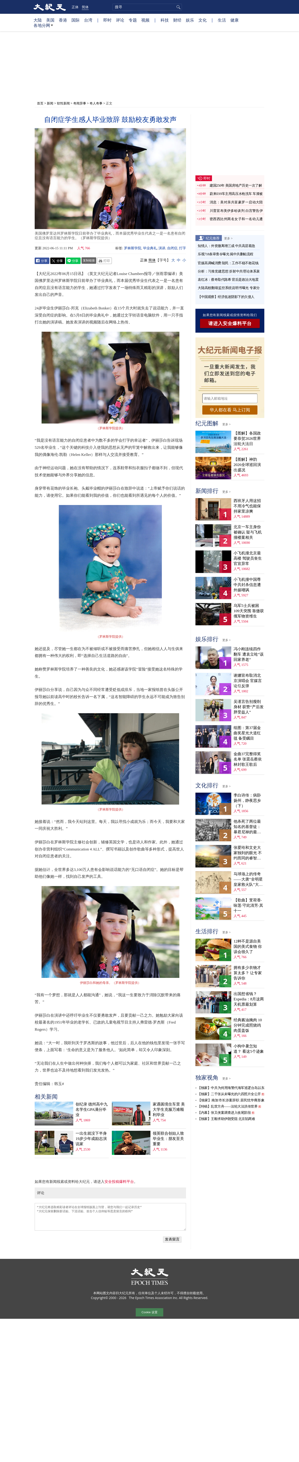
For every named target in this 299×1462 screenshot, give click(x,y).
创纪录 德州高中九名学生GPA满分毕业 (92, 1109)
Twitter (57, 261)
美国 (50, 20)
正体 (75, 7)
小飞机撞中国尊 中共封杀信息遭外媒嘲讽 (247, 584)
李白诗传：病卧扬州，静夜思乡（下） (247, 800)
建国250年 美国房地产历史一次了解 (236, 185)
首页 (40, 103)
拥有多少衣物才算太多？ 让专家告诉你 (248, 972)
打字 (182, 248)
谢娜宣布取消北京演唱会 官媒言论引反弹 (248, 680)
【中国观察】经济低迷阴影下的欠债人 (226, 297)
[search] (147, 7)
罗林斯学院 (132, 248)
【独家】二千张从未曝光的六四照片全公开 (229, 1094)
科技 (165, 20)
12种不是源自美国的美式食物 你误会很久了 (248, 946)
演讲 (161, 248)
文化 (202, 20)
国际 (75, 20)
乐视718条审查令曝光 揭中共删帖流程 (225, 254)
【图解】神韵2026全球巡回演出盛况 (247, 464)
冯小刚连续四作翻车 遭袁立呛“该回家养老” (249, 654)
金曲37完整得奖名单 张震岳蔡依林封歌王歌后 (248, 759)
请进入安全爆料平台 (230, 323)
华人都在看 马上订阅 (230, 409)
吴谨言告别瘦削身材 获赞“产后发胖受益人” (249, 706)
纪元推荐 (213, 238)
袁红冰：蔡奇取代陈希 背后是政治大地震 (228, 279)
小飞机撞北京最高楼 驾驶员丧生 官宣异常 (248, 558)
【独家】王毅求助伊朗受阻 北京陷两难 (226, 1119)
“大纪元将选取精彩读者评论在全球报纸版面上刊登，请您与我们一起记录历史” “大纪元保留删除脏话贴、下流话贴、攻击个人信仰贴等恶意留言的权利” (110, 1217)
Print (104, 261)
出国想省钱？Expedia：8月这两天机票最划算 (249, 999)
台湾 (88, 20)
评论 (120, 20)
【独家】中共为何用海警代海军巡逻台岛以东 (230, 1088)
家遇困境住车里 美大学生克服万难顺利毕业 (169, 1109)
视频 (145, 20)
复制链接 (89, 260)
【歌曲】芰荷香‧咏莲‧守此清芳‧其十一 (248, 905)
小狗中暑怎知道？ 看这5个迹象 (249, 1049)
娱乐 (190, 20)
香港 (63, 20)
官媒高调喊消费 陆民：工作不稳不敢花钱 (228, 263)
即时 (107, 20)
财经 (177, 20)
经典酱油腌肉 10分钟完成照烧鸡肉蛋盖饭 (248, 1025)
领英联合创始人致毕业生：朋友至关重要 (168, 1138)
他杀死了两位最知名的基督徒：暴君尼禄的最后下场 (247, 827)
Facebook (42, 261)
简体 (85, 7)
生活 (222, 20)
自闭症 (172, 248)
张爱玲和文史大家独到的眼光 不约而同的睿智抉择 (248, 853)
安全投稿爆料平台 (119, 1182)
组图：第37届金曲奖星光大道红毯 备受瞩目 (247, 733)
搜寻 (177, 7)
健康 (234, 20)
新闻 (50, 103)
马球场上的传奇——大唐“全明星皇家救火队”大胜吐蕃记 (248, 879)
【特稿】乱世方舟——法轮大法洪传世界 (227, 1106)
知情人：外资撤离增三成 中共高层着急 (226, 246)
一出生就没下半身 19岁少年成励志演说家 (91, 1138)
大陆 (38, 20)
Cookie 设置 (149, 1312)
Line (73, 261)
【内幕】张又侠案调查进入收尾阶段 (224, 1112)
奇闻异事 (79, 103)
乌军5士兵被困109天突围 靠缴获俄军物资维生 (249, 610)
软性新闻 (63, 103)
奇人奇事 (96, 103)
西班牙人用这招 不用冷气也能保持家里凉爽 (247, 506)
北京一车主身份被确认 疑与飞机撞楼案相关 (248, 532)
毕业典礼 (150, 248)
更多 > (228, 238)
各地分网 (43, 27)
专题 (133, 20)
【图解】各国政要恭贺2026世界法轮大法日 (247, 438)
